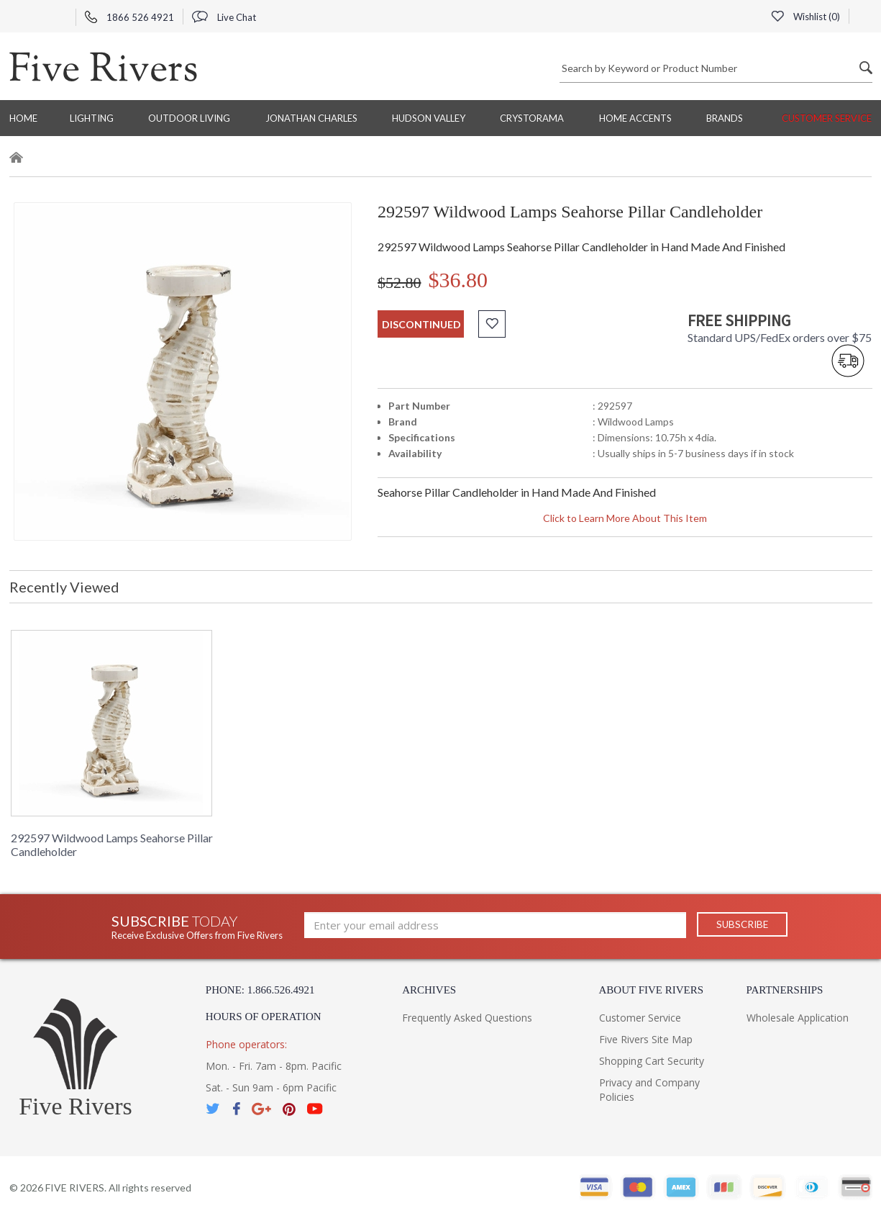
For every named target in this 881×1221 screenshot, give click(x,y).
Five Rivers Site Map (646, 1039)
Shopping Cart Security (651, 1061)
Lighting (92, 118)
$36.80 (458, 280)
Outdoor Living (189, 118)
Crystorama (532, 118)
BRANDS (724, 118)
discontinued (421, 324)
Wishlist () (805, 16)
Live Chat (224, 17)
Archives (429, 990)
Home (23, 118)
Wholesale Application (798, 1017)
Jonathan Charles (311, 118)
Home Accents (635, 118)
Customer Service (827, 118)
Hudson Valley (428, 118)
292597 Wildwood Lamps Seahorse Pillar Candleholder (112, 844)
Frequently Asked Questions (467, 1017)
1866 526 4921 (129, 17)
